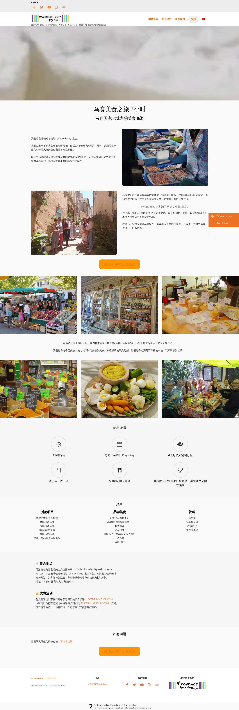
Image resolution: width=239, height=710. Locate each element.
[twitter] (42, 6)
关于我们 (166, 19)
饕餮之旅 (153, 19)
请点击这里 (66, 641)
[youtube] (49, 6)
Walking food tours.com (46, 685)
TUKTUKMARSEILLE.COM (95, 603)
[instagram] (57, 6)
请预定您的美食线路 (119, 264)
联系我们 (180, 19)
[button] (224, 216)
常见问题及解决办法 (97, 684)
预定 (193, 19)
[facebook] (34, 6)
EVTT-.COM (100, 599)
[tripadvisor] (64, 6)
